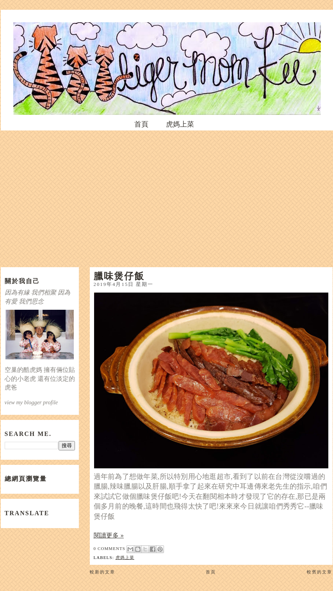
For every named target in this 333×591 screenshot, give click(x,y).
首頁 (141, 124)
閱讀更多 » (109, 535)
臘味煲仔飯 (119, 275)
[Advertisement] (167, 197)
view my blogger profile (31, 402)
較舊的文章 (320, 572)
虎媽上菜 (180, 124)
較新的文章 (103, 572)
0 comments (110, 548)
